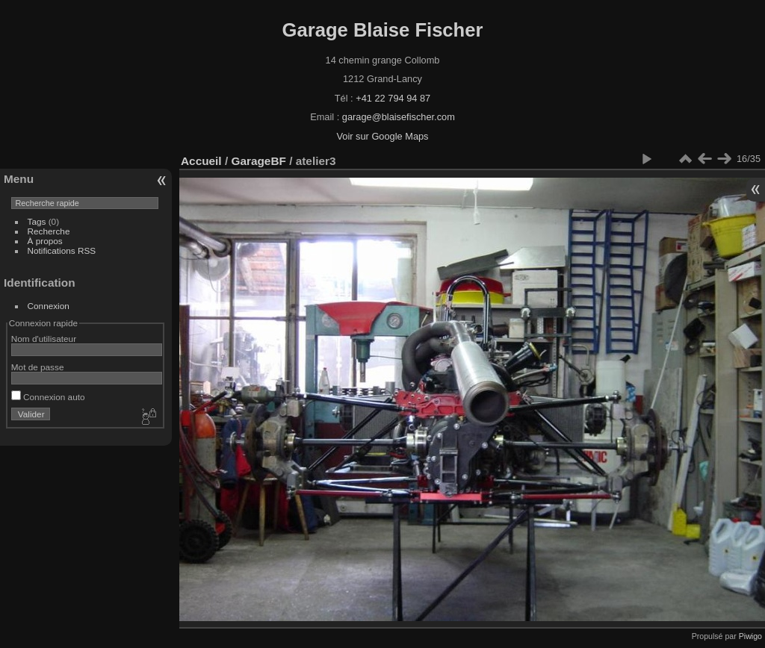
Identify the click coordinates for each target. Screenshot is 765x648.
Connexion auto (48, 397)
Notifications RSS (62, 250)
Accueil (201, 161)
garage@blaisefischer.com (398, 116)
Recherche (49, 231)
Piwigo (750, 636)
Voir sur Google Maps (382, 136)
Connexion (48, 306)
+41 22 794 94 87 (393, 98)
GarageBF (258, 161)
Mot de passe (37, 367)
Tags (37, 221)
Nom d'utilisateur (43, 338)
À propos (45, 241)
